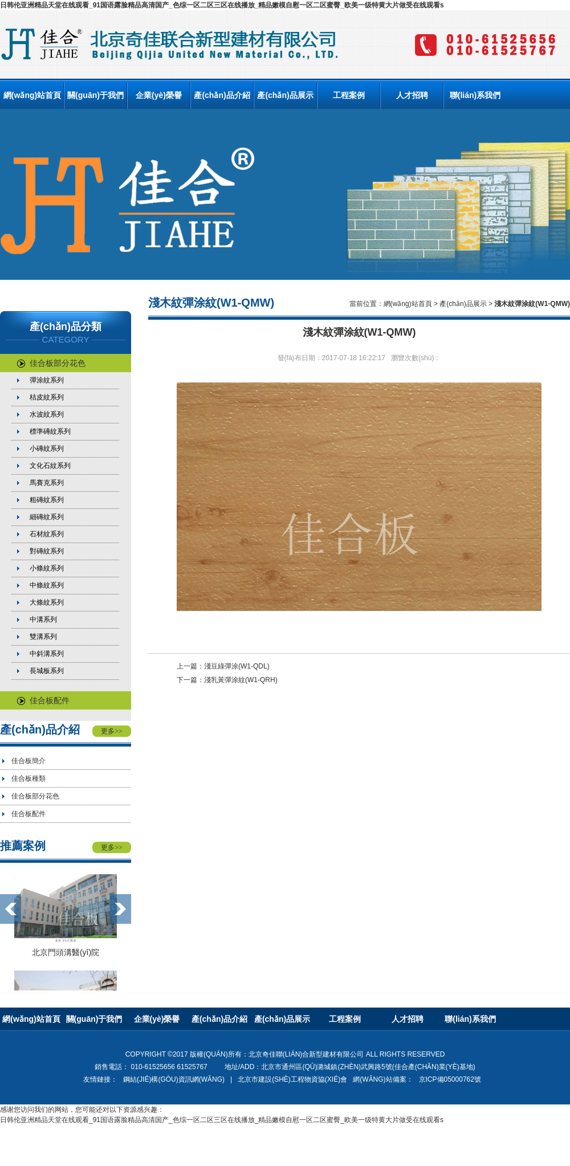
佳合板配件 (43, 700)
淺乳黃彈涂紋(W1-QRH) (241, 680)
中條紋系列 (47, 585)
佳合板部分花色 (51, 363)
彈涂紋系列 (47, 380)
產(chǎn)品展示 (285, 95)
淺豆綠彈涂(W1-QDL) (237, 666)
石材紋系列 (47, 534)
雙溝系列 (43, 637)
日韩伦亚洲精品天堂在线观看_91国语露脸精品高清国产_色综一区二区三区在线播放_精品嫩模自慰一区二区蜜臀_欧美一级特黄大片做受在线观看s (222, 5)
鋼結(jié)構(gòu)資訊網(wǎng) (174, 1079)
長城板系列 (47, 671)
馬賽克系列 (47, 483)
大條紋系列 (47, 602)
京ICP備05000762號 (450, 1079)
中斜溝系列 (47, 654)
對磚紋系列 (47, 551)
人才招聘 (412, 95)
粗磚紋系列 (47, 500)
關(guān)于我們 (95, 95)
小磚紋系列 (47, 448)
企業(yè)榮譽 (159, 95)
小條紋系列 (47, 568)
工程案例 (349, 95)
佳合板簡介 (28, 761)
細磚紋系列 (47, 517)
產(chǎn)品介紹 (222, 95)
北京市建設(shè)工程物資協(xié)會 (292, 1079)
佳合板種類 (28, 778)
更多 (112, 731)
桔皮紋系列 (47, 397)
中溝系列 (43, 619)
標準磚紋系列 (50, 431)
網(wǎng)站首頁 (32, 95)
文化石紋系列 (50, 466)
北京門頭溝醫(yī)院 (65, 952)
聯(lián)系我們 (475, 95)
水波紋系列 (47, 414)
